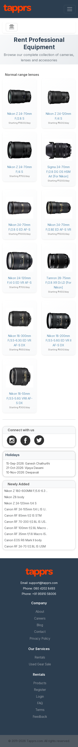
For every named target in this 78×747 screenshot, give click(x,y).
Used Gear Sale (40, 664)
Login (40, 697)
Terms (40, 710)
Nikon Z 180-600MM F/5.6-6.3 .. (25, 491)
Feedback (40, 717)
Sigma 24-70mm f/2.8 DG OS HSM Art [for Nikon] (58, 171)
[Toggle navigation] (70, 9)
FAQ (40, 703)
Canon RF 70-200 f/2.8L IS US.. (25, 521)
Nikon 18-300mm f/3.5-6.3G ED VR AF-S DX (19, 340)
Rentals (40, 657)
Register (40, 690)
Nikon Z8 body (14, 497)
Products (39, 683)
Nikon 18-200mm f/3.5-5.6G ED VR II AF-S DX (58, 340)
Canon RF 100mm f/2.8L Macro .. (26, 528)
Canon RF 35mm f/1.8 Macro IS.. (25, 534)
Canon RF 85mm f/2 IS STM (23, 515)
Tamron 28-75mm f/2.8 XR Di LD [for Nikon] (58, 282)
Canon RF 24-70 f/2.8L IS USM (25, 546)
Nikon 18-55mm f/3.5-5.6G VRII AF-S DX (19, 398)
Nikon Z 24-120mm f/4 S (20, 503)
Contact (40, 632)
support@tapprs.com (43, 583)
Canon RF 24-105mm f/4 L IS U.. (25, 509)
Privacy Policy (40, 638)
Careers (40, 618)
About (40, 612)
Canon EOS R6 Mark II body (23, 540)
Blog (40, 625)
